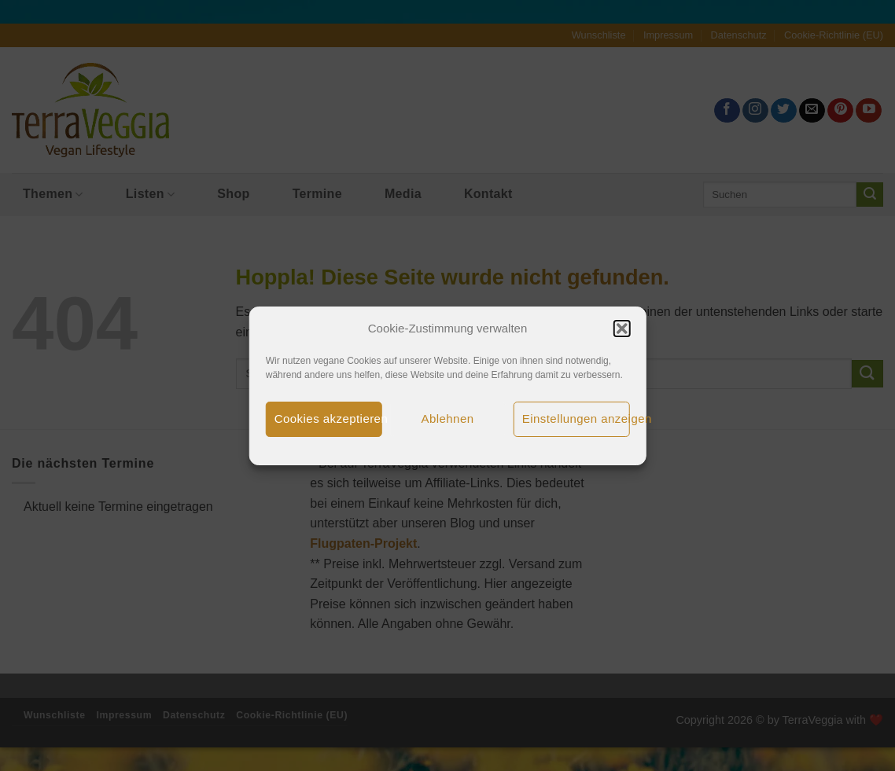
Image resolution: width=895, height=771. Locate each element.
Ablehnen (448, 418)
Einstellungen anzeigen (576, 418)
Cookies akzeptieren (328, 418)
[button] (621, 328)
